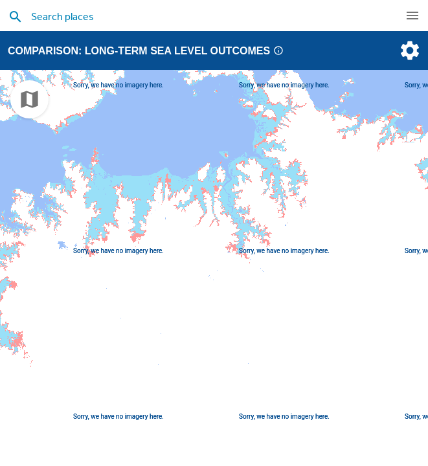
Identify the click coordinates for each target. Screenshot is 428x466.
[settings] (408, 50)
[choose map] (29, 99)
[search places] (194, 16)
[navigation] (412, 15)
